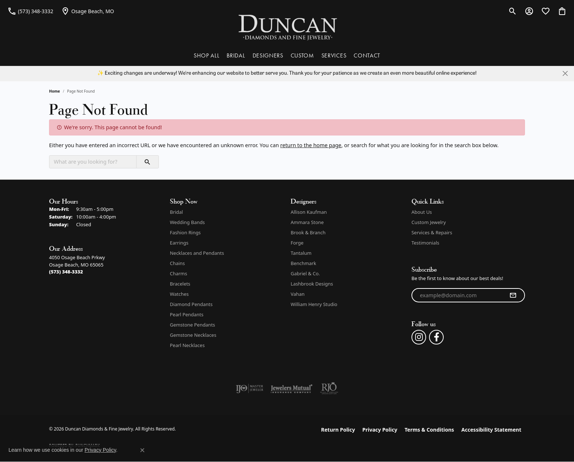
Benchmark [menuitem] (303, 263)
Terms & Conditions (429, 429)
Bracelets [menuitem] (180, 283)
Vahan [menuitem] (298, 294)
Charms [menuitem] (178, 273)
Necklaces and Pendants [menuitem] (197, 253)
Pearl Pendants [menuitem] (187, 314)
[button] (512, 11)
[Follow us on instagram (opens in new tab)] (418, 337)
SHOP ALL (206, 55)
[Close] (565, 73)
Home (54, 91)
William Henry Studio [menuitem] (314, 304)
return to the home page (311, 145)
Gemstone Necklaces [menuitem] (193, 335)
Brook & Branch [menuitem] (308, 232)
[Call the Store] (66, 271)
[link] (30, 11)
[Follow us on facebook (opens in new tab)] (436, 337)
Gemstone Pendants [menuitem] (192, 324)
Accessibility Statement (491, 429)
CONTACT (367, 55)
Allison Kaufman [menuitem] (309, 212)
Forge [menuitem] (297, 242)
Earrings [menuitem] (179, 242)
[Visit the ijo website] (249, 388)
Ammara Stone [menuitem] (307, 222)
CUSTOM (302, 55)
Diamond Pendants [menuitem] (191, 304)
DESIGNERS (268, 55)
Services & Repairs (431, 232)
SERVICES (333, 55)
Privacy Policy (379, 429)
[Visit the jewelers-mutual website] (292, 388)
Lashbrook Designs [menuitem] (312, 283)
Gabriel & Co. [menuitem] (305, 273)
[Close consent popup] (142, 450)
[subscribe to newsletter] (513, 295)
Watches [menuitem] (179, 294)
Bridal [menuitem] (176, 212)
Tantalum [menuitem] (301, 253)
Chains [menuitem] (177, 263)
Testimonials (425, 242)
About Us (421, 212)
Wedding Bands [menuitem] (187, 222)
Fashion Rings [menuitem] (185, 232)
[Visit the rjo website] (329, 388)
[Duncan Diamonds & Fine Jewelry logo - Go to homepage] (287, 26)
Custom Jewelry (428, 222)
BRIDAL (236, 55)
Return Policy (338, 429)
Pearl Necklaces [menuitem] (187, 345)
